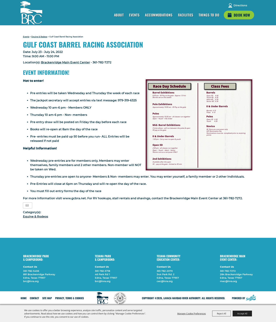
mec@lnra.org (228, 281)
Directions (240, 5)
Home (24, 298)
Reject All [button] (221, 313)
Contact (34, 298)
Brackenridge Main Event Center (65, 62)
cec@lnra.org (165, 281)
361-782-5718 (102, 270)
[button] (199, 124)
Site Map (47, 298)
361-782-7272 (228, 270)
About (119, 14)
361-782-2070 (165, 270)
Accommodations (159, 14)
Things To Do (209, 14)
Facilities (185, 14)
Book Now (242, 15)
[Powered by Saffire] (250, 297)
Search (252, 5)
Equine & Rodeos (39, 37)
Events (134, 14)
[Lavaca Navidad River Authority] (31, 13)
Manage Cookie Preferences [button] (191, 313)
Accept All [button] (242, 313)
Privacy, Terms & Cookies (69, 298)
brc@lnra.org (31, 281)
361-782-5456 (31, 270)
